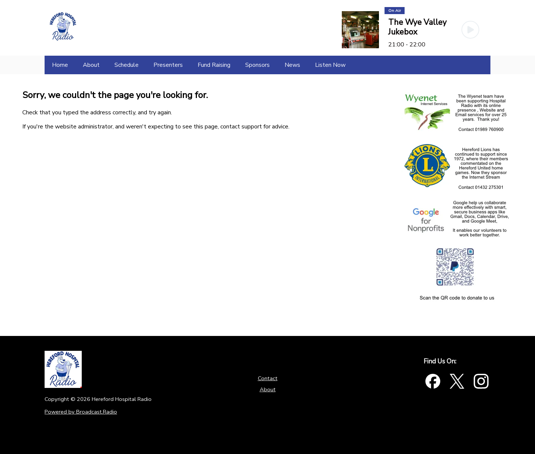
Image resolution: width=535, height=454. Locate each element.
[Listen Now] (330, 65)
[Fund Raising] (214, 65)
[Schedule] (126, 65)
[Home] (60, 65)
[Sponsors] (257, 65)
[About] (91, 65)
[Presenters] (168, 65)
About (268, 389)
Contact (268, 378)
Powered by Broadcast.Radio (81, 411)
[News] (292, 65)
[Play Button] (470, 30)
